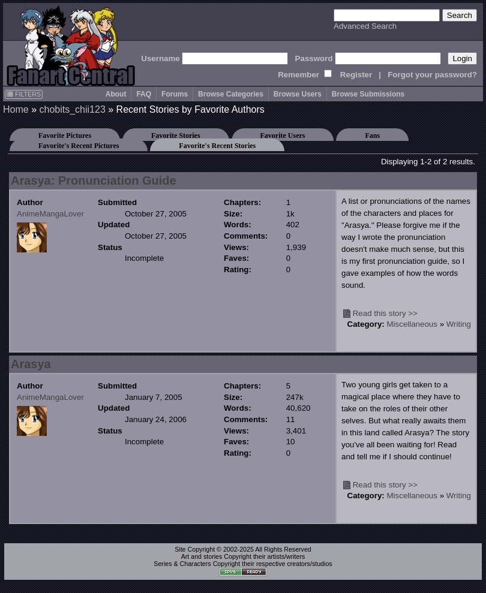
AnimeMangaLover (50, 213)
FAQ (143, 94)
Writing (458, 324)
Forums (174, 94)
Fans (372, 135)
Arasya (31, 364)
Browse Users (298, 94)
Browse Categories (230, 94)
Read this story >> (385, 313)
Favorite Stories (175, 135)
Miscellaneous (411, 324)
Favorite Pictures (64, 135)
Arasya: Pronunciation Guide (93, 180)
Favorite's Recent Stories (217, 146)
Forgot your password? (432, 74)
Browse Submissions (368, 94)
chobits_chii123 (72, 109)
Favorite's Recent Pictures (78, 146)
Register (356, 74)
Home (16, 109)
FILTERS (24, 94)
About (116, 94)
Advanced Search (365, 26)
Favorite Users (282, 135)
